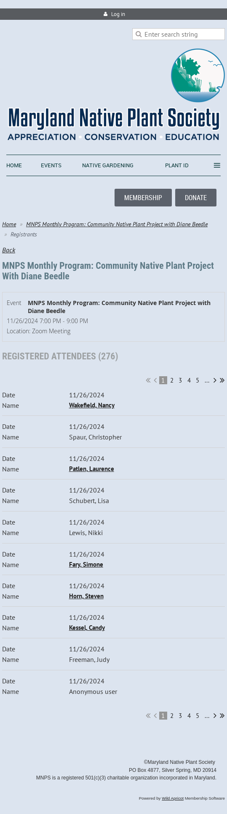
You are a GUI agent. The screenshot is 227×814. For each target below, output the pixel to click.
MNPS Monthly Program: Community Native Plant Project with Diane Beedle (117, 224)
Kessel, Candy (87, 628)
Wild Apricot (173, 798)
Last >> (222, 380)
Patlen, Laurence (91, 469)
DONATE (196, 197)
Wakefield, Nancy (92, 405)
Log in (118, 14)
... (207, 380)
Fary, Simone (86, 564)
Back (8, 250)
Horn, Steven (86, 596)
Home (9, 224)
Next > (215, 380)
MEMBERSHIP (143, 197)
